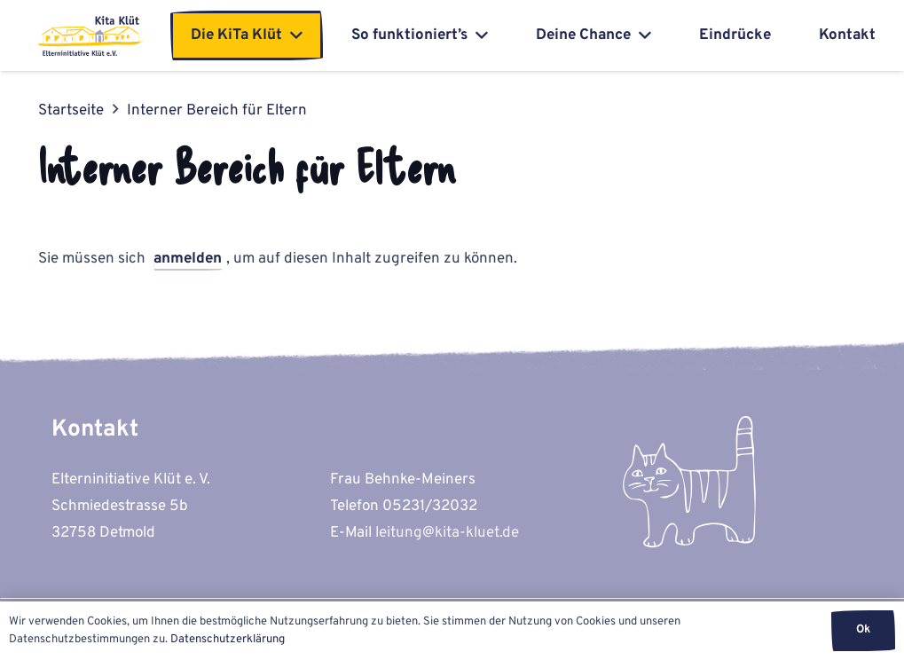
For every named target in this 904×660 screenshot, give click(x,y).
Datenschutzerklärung (227, 639)
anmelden (187, 259)
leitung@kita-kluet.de (447, 533)
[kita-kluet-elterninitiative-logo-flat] (91, 36)
